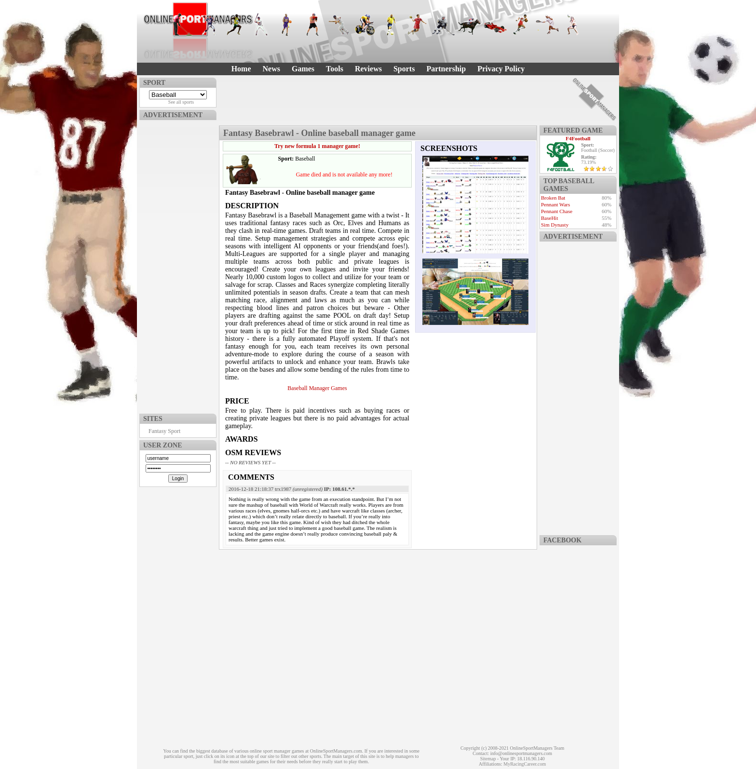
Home (241, 69)
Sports (404, 69)
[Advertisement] (177, 264)
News (271, 69)
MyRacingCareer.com (524, 764)
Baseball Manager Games (317, 388)
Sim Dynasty (554, 225)
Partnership (446, 69)
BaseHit (549, 218)
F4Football (578, 138)
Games (303, 69)
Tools (334, 69)
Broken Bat (553, 198)
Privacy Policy (501, 69)
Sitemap (488, 758)
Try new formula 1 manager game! (317, 146)
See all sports (181, 102)
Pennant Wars (555, 204)
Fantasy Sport (164, 431)
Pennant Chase (556, 211)
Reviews (368, 69)
